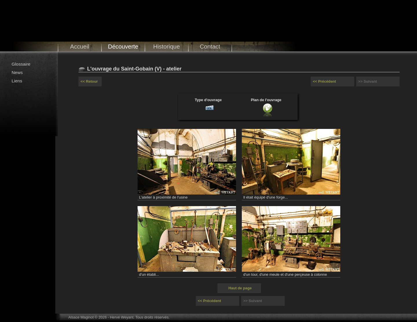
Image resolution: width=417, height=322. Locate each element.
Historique (166, 46)
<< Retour (89, 81)
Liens (17, 80)
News (17, 72)
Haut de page (240, 288)
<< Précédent (324, 81)
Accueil (79, 46)
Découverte (123, 46)
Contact (210, 46)
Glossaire (21, 64)
